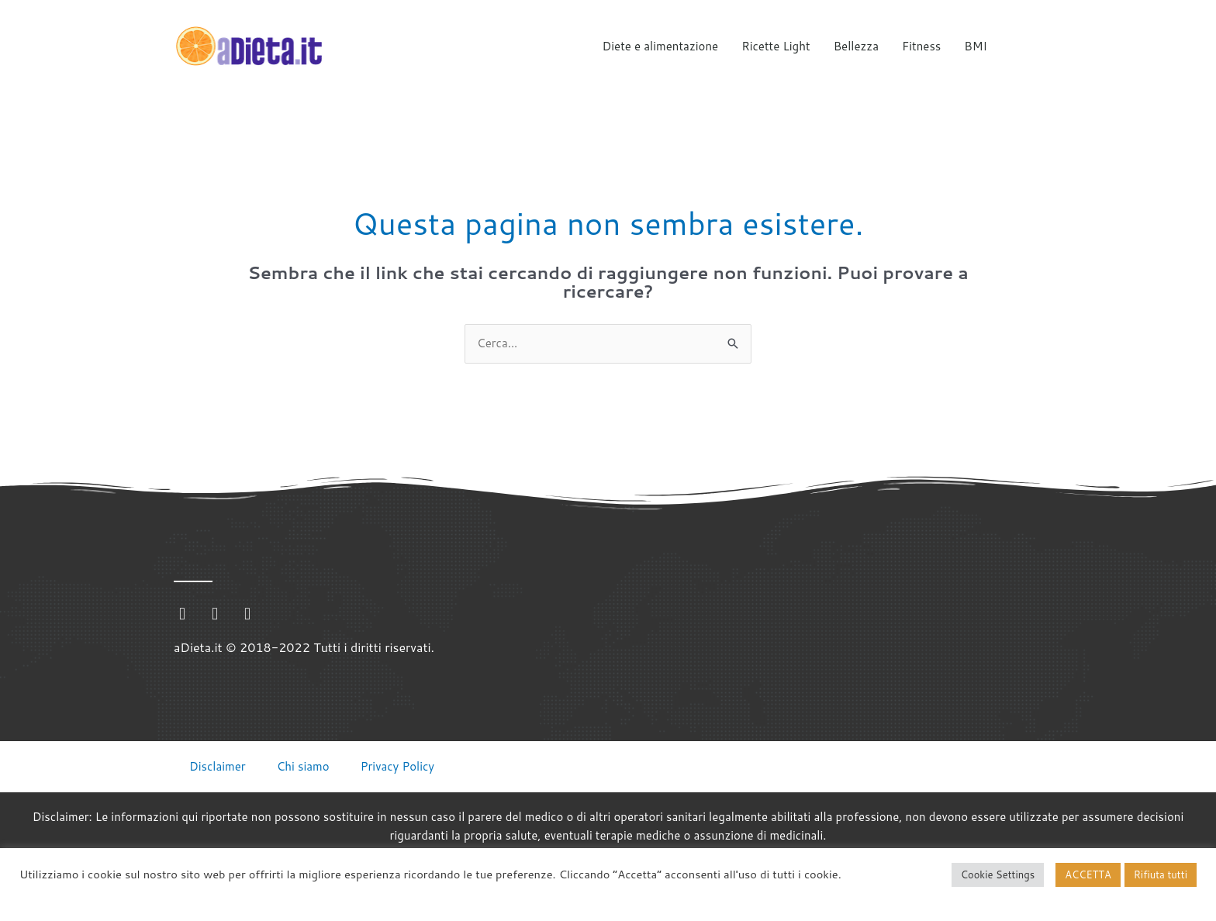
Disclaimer (217, 766)
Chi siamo (303, 766)
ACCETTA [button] (1088, 874)
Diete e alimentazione (661, 46)
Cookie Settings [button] (998, 874)
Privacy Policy (398, 766)
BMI (975, 46)
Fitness (921, 46)
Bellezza (856, 46)
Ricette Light (775, 46)
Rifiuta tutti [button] (1160, 874)
